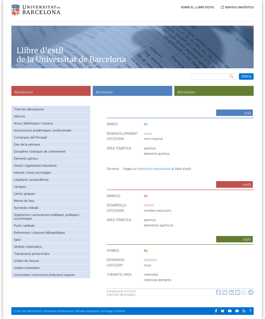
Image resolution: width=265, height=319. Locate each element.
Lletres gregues (24, 194)
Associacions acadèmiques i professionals (42, 130)
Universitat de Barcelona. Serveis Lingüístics (71, 311)
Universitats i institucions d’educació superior (44, 275)
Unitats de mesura (26, 261)
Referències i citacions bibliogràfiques (39, 233)
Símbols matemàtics (28, 247)
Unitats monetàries (27, 268)
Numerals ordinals (26, 208)
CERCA (246, 76)
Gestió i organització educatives (35, 165)
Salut (17, 240)
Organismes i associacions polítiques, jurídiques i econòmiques (47, 216)
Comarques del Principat (30, 137)
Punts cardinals (24, 226)
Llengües (20, 187)
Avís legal (107, 311)
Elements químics (26, 158)
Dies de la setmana (27, 144)
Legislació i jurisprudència (31, 180)
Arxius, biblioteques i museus (33, 123)
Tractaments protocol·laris (31, 254)
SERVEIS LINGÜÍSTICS (239, 7)
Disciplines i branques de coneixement (40, 151)
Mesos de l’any (24, 201)
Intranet (120, 311)
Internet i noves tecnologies (32, 173)
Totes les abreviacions (29, 109)
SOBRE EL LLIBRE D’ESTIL (198, 7)
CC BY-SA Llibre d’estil (27, 311)
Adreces (19, 116)
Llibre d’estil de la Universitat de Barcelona (71, 55)
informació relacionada (153, 169)
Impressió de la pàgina (121, 294)
